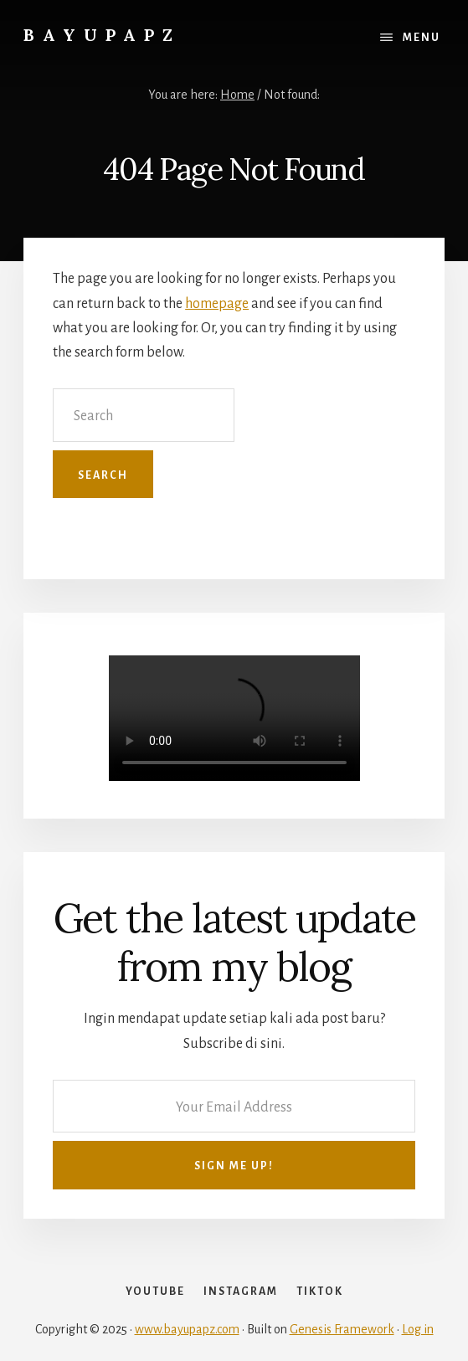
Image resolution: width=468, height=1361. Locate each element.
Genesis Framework (342, 1329)
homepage (217, 303)
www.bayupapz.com (187, 1329)
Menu (421, 38)
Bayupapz (102, 34)
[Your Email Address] (234, 1106)
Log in (418, 1329)
